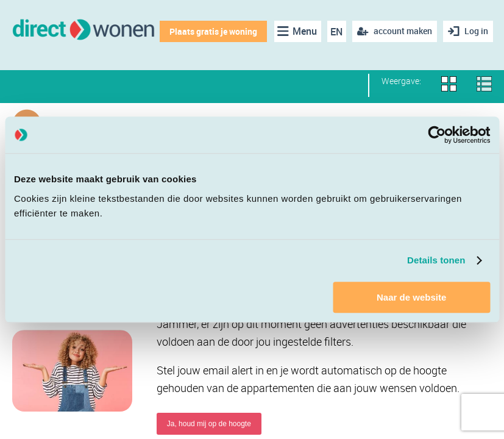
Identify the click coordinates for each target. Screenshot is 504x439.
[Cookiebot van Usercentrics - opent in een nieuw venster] (436, 135)
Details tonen (436, 260)
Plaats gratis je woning (213, 31)
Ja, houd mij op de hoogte (209, 423)
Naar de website (411, 297)
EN (336, 31)
